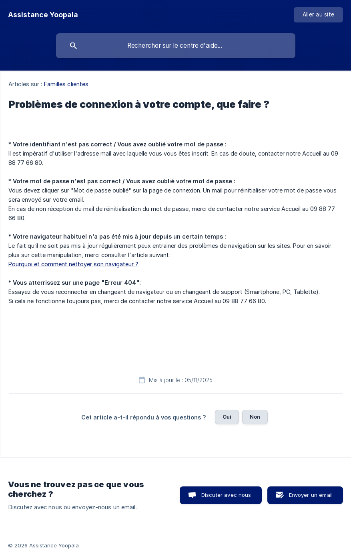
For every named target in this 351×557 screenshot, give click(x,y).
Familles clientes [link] (66, 84)
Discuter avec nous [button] (226, 495)
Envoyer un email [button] (311, 495)
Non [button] (255, 416)
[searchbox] (175, 45)
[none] (43, 14)
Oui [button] (227, 416)
